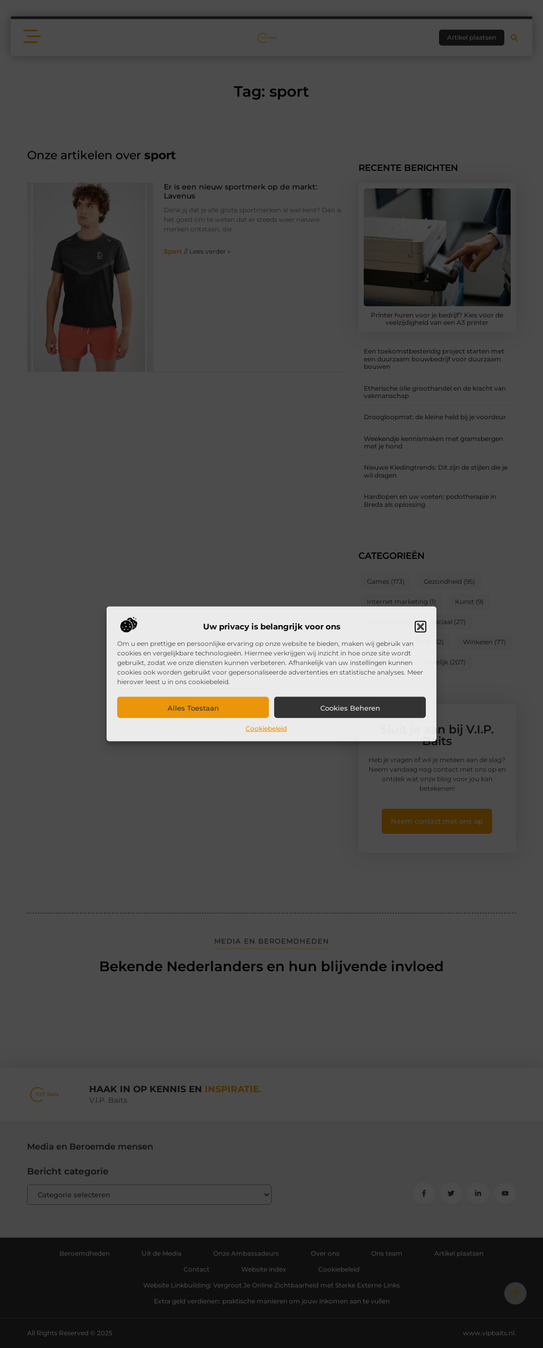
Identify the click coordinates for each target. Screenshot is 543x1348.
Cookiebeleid (266, 728)
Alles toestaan (193, 708)
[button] (420, 626)
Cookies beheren (350, 708)
